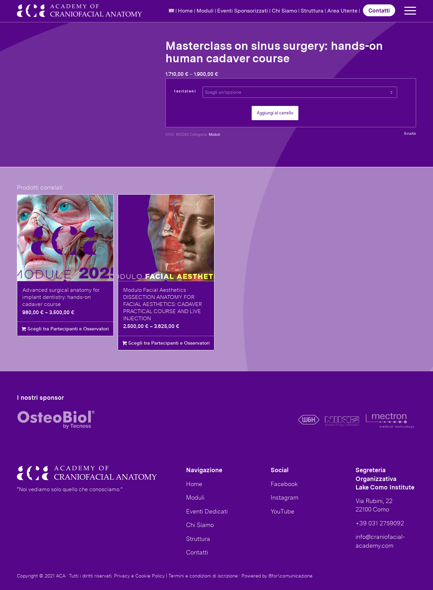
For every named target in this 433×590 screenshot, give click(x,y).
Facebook (284, 483)
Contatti (379, 10)
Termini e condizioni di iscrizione (203, 575)
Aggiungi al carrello (275, 113)
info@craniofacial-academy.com (380, 540)
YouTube (282, 511)
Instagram (284, 497)
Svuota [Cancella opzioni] (410, 133)
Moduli (205, 10)
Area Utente (342, 10)
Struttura (312, 10)
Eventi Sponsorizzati (242, 10)
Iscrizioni (185, 91)
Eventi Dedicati (207, 511)
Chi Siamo (284, 10)
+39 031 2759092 (380, 523)
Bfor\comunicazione (291, 575)
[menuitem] (171, 11)
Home (185, 10)
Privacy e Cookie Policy (139, 575)
